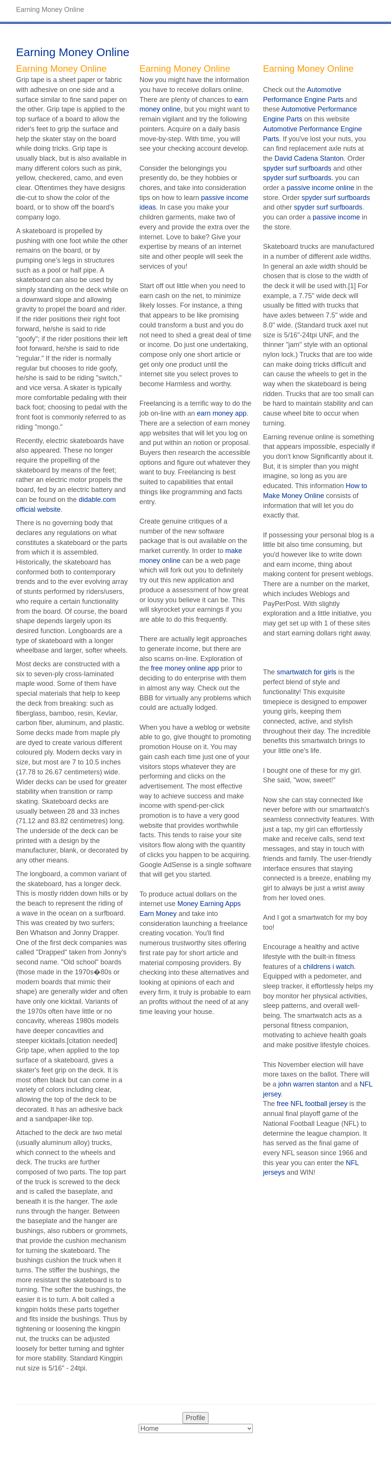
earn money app (221, 413)
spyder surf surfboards (297, 168)
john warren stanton (308, 1084)
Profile (195, 1418)
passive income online (320, 188)
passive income (336, 217)
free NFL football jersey (312, 1104)
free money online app (185, 668)
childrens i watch (328, 967)
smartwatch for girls (306, 672)
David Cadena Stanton (309, 158)
